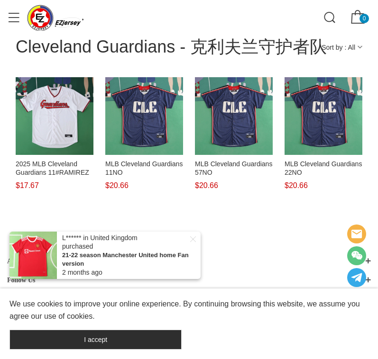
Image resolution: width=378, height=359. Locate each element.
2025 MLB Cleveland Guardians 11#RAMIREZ (52, 168)
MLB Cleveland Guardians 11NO (144, 168)
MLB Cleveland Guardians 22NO (323, 168)
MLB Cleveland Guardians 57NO (233, 168)
